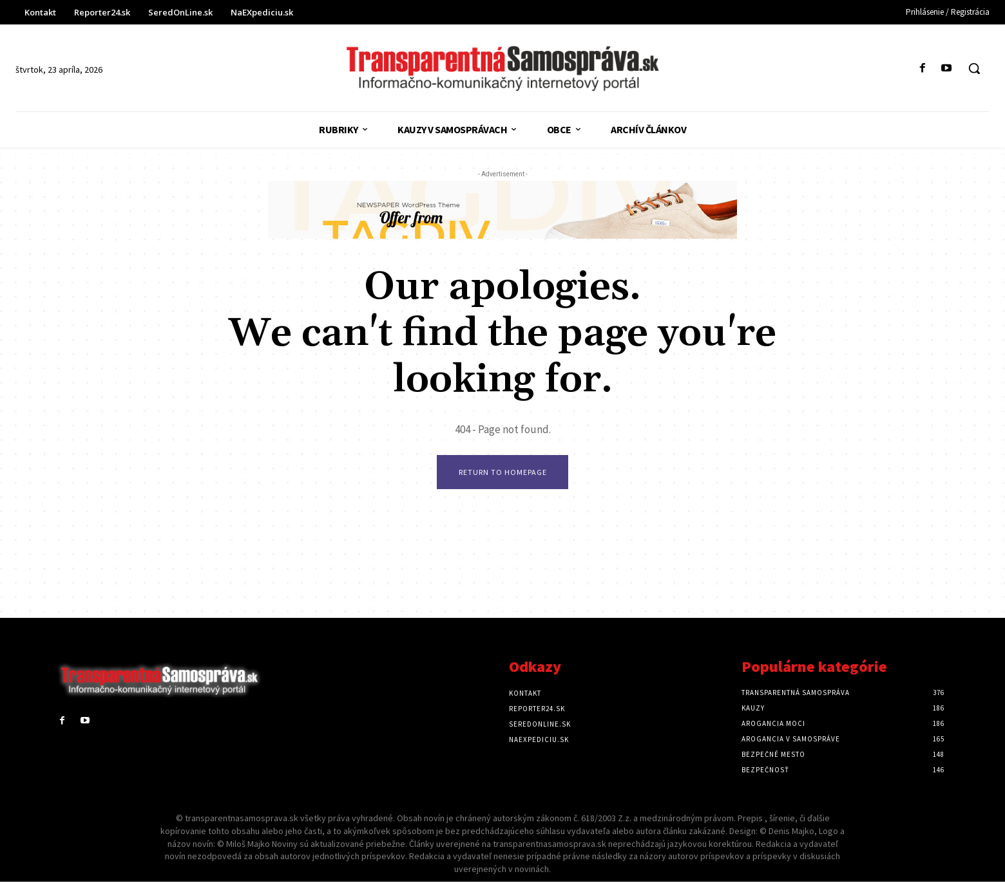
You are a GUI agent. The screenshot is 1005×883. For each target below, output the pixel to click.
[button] (974, 68)
